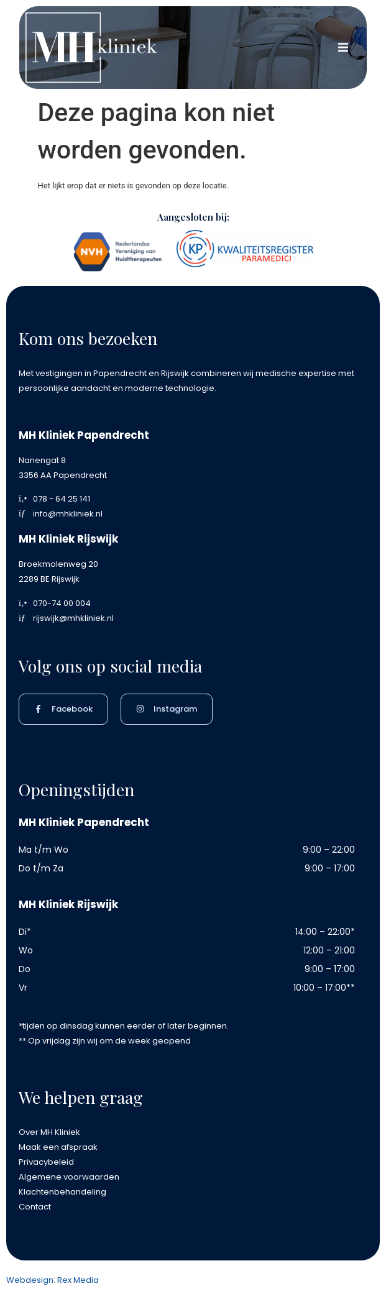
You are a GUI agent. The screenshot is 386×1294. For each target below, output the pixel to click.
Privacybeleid (46, 1162)
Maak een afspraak (58, 1147)
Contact (35, 1207)
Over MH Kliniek (49, 1132)
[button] (343, 47)
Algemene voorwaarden (69, 1177)
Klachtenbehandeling (62, 1192)
